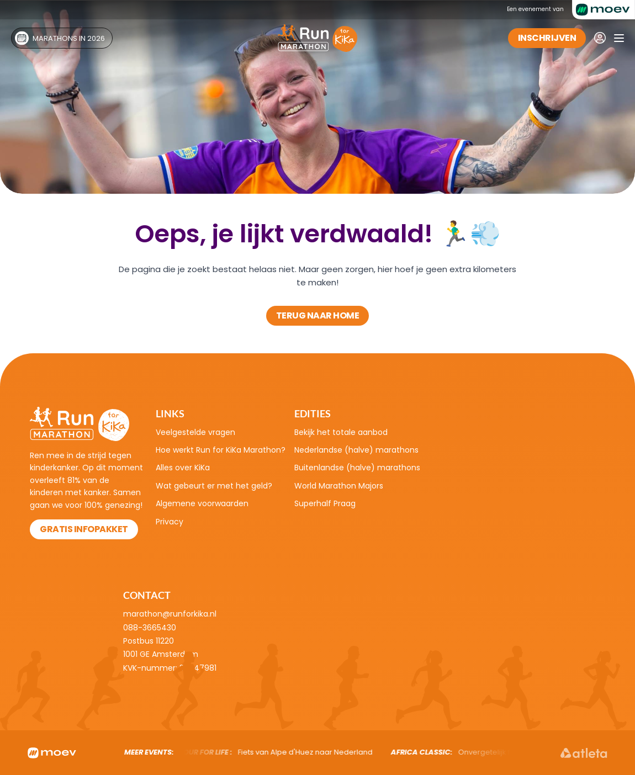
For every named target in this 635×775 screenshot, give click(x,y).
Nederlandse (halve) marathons (356, 449)
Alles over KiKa (183, 467)
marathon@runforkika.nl (169, 613)
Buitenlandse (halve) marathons (357, 467)
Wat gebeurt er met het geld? (214, 485)
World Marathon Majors (338, 485)
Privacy (169, 521)
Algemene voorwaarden (202, 503)
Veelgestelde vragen (195, 432)
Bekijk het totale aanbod (341, 432)
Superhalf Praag (325, 503)
